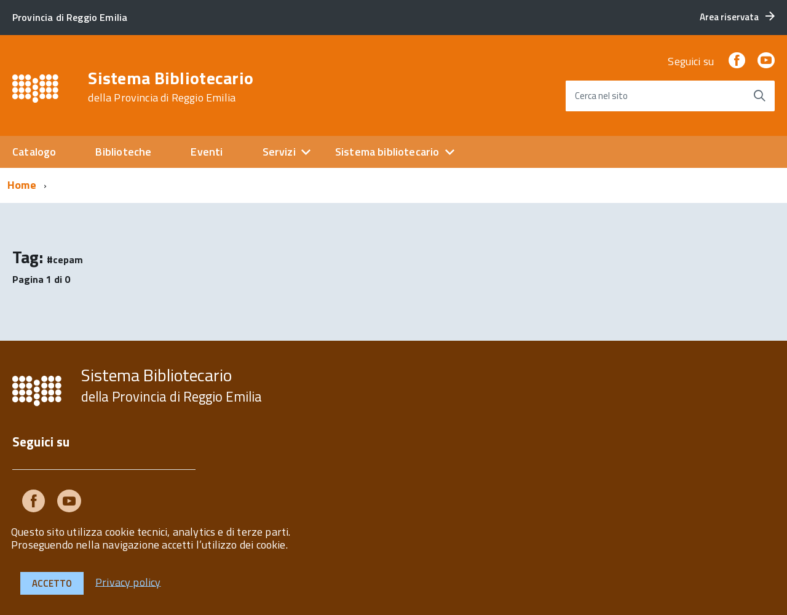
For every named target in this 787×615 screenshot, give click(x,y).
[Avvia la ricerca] (759, 96)
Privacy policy (128, 581)
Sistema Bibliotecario (170, 86)
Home (21, 185)
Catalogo (34, 151)
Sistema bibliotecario (387, 151)
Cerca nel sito (601, 95)
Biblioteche (123, 151)
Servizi (279, 151)
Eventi (207, 151)
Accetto (52, 583)
